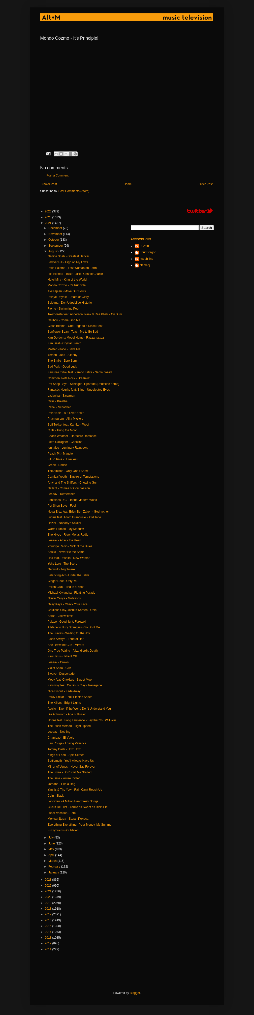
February (54, 866)
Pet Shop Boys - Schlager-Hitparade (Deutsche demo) (83, 384)
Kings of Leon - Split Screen (66, 755)
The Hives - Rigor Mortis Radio (68, 534)
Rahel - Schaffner (59, 407)
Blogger (135, 993)
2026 (48, 211)
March (53, 861)
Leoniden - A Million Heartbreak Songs (73, 801)
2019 (48, 903)
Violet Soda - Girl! (59, 668)
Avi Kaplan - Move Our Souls (67, 291)
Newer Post (49, 184)
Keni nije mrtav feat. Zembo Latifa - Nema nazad (80, 372)
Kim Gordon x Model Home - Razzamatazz (76, 337)
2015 (48, 926)
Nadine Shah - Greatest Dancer (68, 256)
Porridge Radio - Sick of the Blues (70, 546)
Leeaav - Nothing (59, 731)
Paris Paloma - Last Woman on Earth (72, 268)
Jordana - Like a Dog (61, 784)
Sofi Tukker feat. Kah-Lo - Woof (68, 424)
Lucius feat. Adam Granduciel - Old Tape (74, 517)
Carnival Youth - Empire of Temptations (73, 476)
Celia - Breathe (57, 401)
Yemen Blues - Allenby (62, 355)
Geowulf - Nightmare (61, 569)
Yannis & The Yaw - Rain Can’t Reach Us (75, 789)
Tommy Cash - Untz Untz (64, 749)
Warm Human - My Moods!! (66, 529)
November (55, 234)
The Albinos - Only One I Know (68, 471)
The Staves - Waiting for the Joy (69, 633)
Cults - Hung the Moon (62, 430)
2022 (48, 885)
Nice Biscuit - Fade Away (64, 691)
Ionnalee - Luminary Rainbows (68, 447)
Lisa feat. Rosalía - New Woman (69, 558)
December (55, 228)
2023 (48, 879)
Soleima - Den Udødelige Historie (70, 302)
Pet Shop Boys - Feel (62, 505)
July (51, 837)
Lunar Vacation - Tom (62, 813)
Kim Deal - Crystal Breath (64, 343)
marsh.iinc (146, 259)
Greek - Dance (57, 465)
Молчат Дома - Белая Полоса (68, 818)
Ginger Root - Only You (63, 581)
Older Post (205, 184)
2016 (48, 920)
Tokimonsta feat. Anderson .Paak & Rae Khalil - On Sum (85, 314)
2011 (48, 949)
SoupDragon (148, 252)
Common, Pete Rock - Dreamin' (69, 378)
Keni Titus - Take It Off (62, 656)
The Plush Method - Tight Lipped (69, 726)
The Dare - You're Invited (64, 778)
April (51, 855)
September (56, 245)
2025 (48, 217)
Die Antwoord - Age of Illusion (67, 714)
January (54, 872)
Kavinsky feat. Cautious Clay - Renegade (75, 685)
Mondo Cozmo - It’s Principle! (67, 285)
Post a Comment (57, 175)
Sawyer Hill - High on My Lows (68, 262)
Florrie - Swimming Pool (63, 308)
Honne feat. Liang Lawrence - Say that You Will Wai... (83, 720)
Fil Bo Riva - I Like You (63, 459)
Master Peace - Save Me (64, 349)
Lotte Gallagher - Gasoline (65, 442)
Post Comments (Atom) (73, 191)
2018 (48, 908)
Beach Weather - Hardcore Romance (72, 436)
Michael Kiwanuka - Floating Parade (71, 592)
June (52, 843)
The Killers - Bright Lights (64, 702)
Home (128, 184)
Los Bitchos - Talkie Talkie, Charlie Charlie (75, 274)
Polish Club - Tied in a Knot (66, 587)
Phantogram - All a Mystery (65, 418)
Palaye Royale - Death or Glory (68, 297)
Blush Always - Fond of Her (66, 639)
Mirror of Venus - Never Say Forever (71, 766)
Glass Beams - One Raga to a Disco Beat (75, 326)
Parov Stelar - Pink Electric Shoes (70, 697)
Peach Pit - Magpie (60, 453)
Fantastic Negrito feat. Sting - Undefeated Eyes (79, 389)
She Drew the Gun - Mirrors (66, 645)
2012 (48, 943)
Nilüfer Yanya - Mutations (64, 598)
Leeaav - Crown (58, 662)
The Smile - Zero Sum (62, 360)
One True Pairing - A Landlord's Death (73, 650)
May (51, 849)
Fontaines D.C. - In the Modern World (72, 500)
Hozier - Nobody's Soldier (64, 523)
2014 (48, 932)
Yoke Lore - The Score (62, 563)
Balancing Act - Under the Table (68, 575)
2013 (48, 937)
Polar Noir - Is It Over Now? (66, 413)
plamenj (145, 265)
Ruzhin (144, 246)
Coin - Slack (56, 795)
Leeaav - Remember (61, 494)
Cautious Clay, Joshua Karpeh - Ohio (72, 610)
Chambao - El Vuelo (61, 737)
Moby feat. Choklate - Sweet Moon (70, 679)
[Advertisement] (130, 971)
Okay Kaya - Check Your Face (68, 604)
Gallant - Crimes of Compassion (69, 488)
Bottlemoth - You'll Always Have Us (71, 760)
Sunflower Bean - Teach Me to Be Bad (73, 331)
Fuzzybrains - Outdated (63, 830)
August (53, 251)
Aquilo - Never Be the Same (66, 552)
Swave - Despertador (62, 673)
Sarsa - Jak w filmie (60, 616)
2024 (48, 223)
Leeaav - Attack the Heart (64, 540)
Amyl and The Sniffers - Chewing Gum (73, 482)
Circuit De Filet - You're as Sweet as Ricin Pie (78, 807)
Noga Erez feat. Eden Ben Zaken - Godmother (78, 511)
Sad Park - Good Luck (62, 366)
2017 (48, 914)
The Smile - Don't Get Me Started (70, 772)
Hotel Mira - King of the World (67, 279)
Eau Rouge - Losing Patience (67, 743)
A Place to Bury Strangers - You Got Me (74, 627)
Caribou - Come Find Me (64, 320)
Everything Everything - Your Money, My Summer (80, 824)
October (54, 239)
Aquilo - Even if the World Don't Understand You (79, 708)
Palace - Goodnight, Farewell (67, 621)
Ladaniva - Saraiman (61, 395)
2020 (48, 897)
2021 (48, 891)
